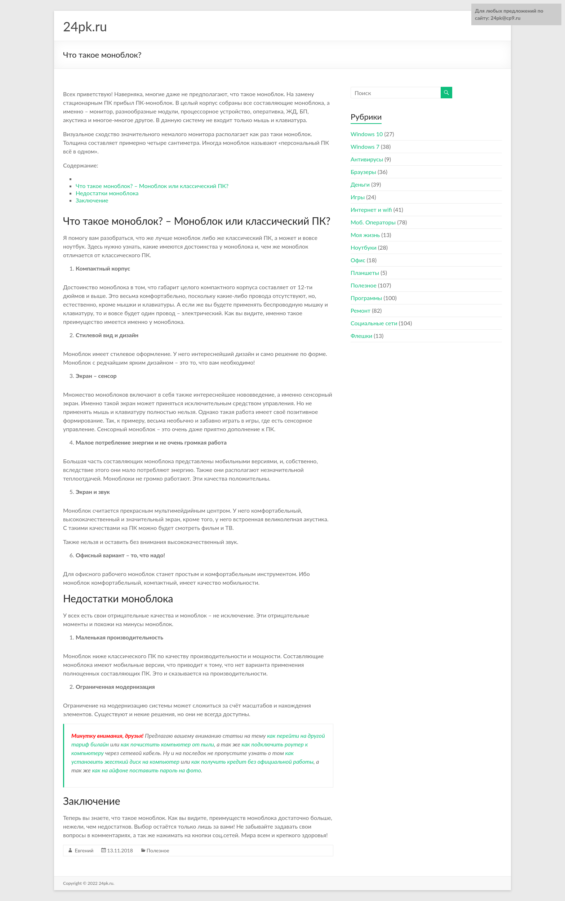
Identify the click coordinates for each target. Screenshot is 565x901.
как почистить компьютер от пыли (167, 744)
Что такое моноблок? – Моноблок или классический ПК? (152, 185)
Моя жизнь (365, 234)
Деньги (360, 184)
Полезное (158, 850)
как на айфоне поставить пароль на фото (146, 770)
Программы (366, 297)
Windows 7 (365, 146)
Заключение (92, 200)
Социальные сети (374, 323)
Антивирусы (367, 159)
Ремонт (360, 310)
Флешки (361, 335)
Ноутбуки (364, 247)
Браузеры (363, 171)
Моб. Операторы (373, 222)
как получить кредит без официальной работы (252, 761)
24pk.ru (85, 26)
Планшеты (365, 272)
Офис (358, 260)
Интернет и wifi (371, 209)
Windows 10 (367, 133)
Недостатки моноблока (107, 192)
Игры (358, 196)
